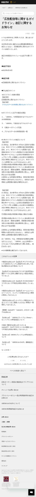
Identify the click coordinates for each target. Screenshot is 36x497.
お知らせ (10, 7)
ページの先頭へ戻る (18, 370)
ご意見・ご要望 (6, 422)
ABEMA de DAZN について (11, 403)
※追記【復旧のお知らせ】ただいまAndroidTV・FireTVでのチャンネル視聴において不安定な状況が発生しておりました (17, 327)
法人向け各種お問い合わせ (8, 426)
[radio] (12, 360)
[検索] (18, 13)
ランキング (4, 465)
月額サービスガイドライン (8, 441)
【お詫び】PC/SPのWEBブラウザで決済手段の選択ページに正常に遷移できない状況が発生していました (18, 274)
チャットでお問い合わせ (10, 390)
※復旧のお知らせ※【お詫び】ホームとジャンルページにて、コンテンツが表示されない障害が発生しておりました (18, 293)
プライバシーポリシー (7, 436)
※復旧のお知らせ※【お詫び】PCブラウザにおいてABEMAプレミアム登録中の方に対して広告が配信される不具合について (18, 264)
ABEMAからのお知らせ (21, 7)
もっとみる (5, 350)
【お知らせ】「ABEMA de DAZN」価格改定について (17, 343)
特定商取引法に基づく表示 (8, 446)
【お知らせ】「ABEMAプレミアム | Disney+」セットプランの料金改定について (17, 319)
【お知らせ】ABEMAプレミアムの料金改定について (17, 336)
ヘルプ (3, 7)
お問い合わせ (5, 417)
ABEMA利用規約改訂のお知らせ (13, 409)
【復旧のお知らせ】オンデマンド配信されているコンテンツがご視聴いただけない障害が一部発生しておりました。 (18, 302)
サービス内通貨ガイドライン (9, 456)
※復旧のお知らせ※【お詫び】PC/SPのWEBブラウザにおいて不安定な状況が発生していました (18, 283)
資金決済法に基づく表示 (8, 451)
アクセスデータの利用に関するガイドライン (17, 104)
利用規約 (4, 431)
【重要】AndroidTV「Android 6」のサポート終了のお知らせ (17, 311)
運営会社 (4, 461)
